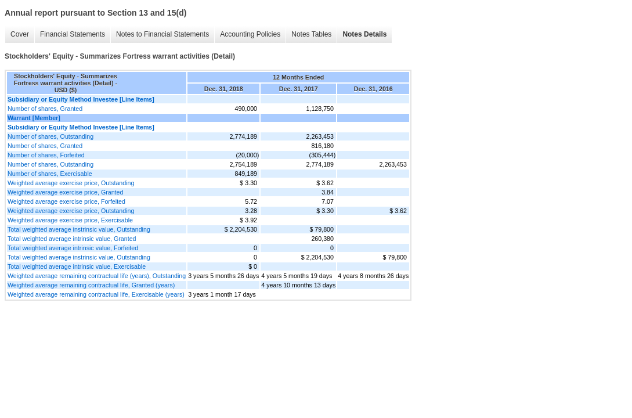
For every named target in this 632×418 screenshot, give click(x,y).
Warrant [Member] (34, 117)
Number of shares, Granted (45, 108)
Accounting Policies (250, 34)
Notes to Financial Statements (162, 34)
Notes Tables (311, 34)
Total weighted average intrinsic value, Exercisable (77, 266)
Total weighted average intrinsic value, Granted (72, 238)
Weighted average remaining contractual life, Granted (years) (91, 285)
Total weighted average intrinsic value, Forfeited (73, 247)
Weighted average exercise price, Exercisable (70, 220)
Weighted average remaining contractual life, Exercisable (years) (96, 294)
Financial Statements (72, 34)
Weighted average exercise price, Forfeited (66, 201)
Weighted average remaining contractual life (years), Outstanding (97, 275)
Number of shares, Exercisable (50, 173)
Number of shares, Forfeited (46, 155)
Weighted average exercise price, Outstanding (71, 182)
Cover (19, 34)
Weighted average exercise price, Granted (65, 192)
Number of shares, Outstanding (50, 136)
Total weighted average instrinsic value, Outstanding (79, 229)
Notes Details (364, 34)
